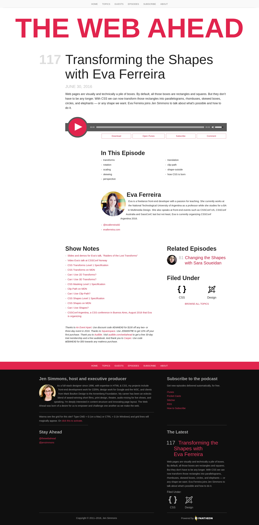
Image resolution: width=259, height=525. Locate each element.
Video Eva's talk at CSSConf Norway (87, 260)
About (164, 4)
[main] (129, 198)
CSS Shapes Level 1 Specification (86, 298)
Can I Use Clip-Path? (79, 293)
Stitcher (171, 400)
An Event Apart (84, 327)
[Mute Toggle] (213, 127)
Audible (98, 334)
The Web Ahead (129, 28)
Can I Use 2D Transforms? (82, 274)
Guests (118, 4)
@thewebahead (47, 438)
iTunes (170, 392)
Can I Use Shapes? (78, 307)
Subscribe (149, 4)
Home (94, 4)
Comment (211, 136)
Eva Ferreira (144, 194)
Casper (127, 338)
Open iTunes (149, 136)
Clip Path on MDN (77, 288)
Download (116, 136)
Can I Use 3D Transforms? (82, 279)
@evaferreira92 (111, 224)
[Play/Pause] (77, 127)
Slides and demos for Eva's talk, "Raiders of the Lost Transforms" (103, 255)
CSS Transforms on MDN (81, 270)
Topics (106, 4)
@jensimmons (46, 442)
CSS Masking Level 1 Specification (86, 284)
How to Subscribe (176, 408)
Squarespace (108, 331)
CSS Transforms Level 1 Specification (88, 265)
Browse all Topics (197, 303)
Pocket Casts (174, 396)
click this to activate (72, 420)
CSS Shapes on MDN (79, 303)
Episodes (133, 4)
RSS (169, 404)
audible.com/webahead (120, 334)
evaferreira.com (111, 229)
